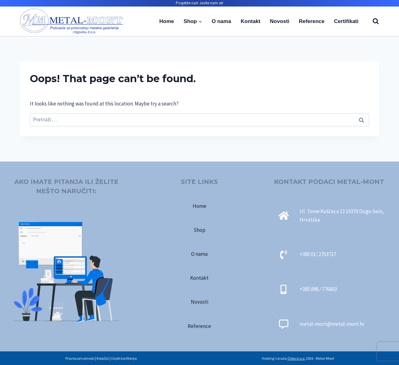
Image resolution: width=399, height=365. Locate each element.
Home (166, 21)
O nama (221, 21)
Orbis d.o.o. (296, 358)
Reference (311, 21)
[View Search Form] (372, 21)
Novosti (279, 21)
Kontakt (250, 21)
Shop (199, 230)
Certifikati (346, 21)
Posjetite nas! (187, 3)
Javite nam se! (211, 3)
